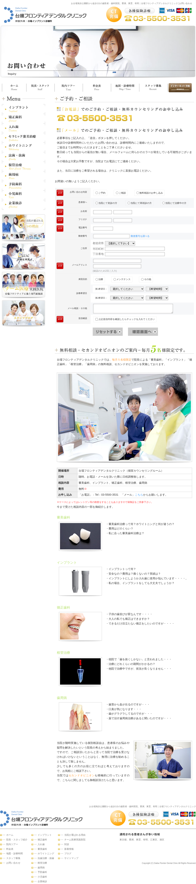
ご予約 (100, 193)
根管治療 (42, 863)
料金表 (97, 87)
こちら (139, 494)
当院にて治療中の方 (174, 203)
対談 (66, 844)
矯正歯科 (42, 839)
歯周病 (41, 867)
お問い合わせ (179, 87)
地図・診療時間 (125, 87)
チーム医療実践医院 (74, 839)
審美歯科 (42, 849)
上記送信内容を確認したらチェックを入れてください (125, 319)
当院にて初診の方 (106, 203)
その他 (146, 279)
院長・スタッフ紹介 (16, 839)
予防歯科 (42, 872)
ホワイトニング (46, 853)
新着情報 (69, 849)
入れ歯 (41, 844)
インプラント (45, 835)
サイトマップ (71, 858)
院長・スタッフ (40, 87)
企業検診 (42, 881)
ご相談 (121, 193)
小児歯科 (42, 876)
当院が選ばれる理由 (74, 835)
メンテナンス (122, 279)
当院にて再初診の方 (140, 203)
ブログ (67, 853)
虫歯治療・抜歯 (46, 858)
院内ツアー (68, 87)
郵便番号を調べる (140, 236)
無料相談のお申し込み (149, 193)
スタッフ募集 (153, 87)
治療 (99, 279)
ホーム (14, 87)
